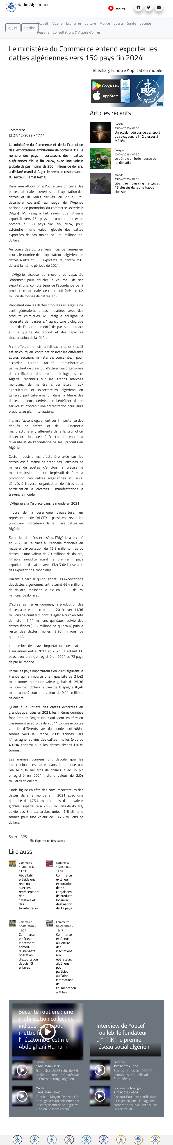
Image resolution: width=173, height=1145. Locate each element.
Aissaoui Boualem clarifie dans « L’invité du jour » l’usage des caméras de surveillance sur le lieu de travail (135, 1102)
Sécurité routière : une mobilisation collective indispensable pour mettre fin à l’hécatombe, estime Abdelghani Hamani (46, 1029)
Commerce (17, 129)
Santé (131, 23)
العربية (13, 27)
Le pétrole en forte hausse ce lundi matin (135, 160)
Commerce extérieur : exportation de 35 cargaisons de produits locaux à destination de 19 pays (64, 891)
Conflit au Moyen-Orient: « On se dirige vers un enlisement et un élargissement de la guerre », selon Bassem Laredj (57, 1102)
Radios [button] (116, 8)
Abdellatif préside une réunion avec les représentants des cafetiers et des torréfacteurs (29, 893)
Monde (105, 23)
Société (145, 23)
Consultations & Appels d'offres (76, 32)
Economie (73, 23)
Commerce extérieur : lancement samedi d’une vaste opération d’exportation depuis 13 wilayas (28, 951)
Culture (90, 23)
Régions (43, 32)
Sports (118, 23)
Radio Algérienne (27, 6)
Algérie (57, 23)
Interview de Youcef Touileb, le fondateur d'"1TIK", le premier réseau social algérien (122, 1036)
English (30, 27)
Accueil (42, 23)
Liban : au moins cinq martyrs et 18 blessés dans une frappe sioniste (137, 187)
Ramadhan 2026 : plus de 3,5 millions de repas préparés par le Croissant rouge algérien (57, 1074)
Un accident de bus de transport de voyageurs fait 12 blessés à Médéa (137, 136)
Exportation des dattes (50, 841)
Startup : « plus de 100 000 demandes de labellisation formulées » (133, 1074)
